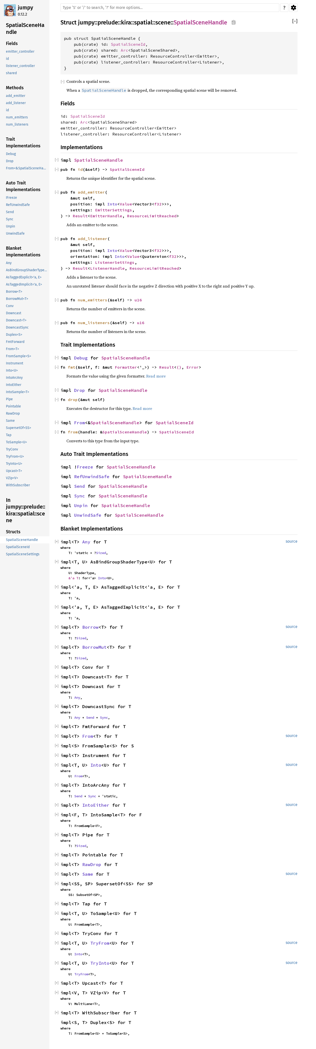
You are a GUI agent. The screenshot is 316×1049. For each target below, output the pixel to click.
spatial (143, 22)
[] (294, 21)
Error (192, 367)
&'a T (73, 578)
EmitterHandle (106, 215)
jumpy (25, 7)
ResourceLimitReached (152, 215)
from (73, 431)
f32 (158, 203)
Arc (124, 50)
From (79, 422)
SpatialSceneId (128, 44)
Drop (79, 390)
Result (80, 215)
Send (79, 486)
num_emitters (92, 299)
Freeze (85, 467)
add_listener (92, 238)
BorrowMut (94, 647)
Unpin (81, 505)
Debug (81, 358)
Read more (156, 376)
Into (112, 203)
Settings (293, 7)
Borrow (90, 627)
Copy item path (234, 22)
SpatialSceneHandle (200, 22)
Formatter (126, 367)
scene (163, 22)
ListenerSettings (115, 262)
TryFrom (99, 943)
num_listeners (94, 322)
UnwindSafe (87, 515)
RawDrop (91, 864)
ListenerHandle (107, 268)
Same (87, 874)
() (179, 367)
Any (86, 542)
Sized (101, 553)
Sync (79, 496)
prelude (108, 22)
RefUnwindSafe (91, 476)
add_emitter (91, 192)
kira (126, 22)
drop (73, 399)
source (291, 541)
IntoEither (95, 805)
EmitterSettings (113, 209)
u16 (138, 299)
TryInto (99, 963)
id (80, 169)
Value (126, 203)
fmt (71, 367)
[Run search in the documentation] (169, 7)
